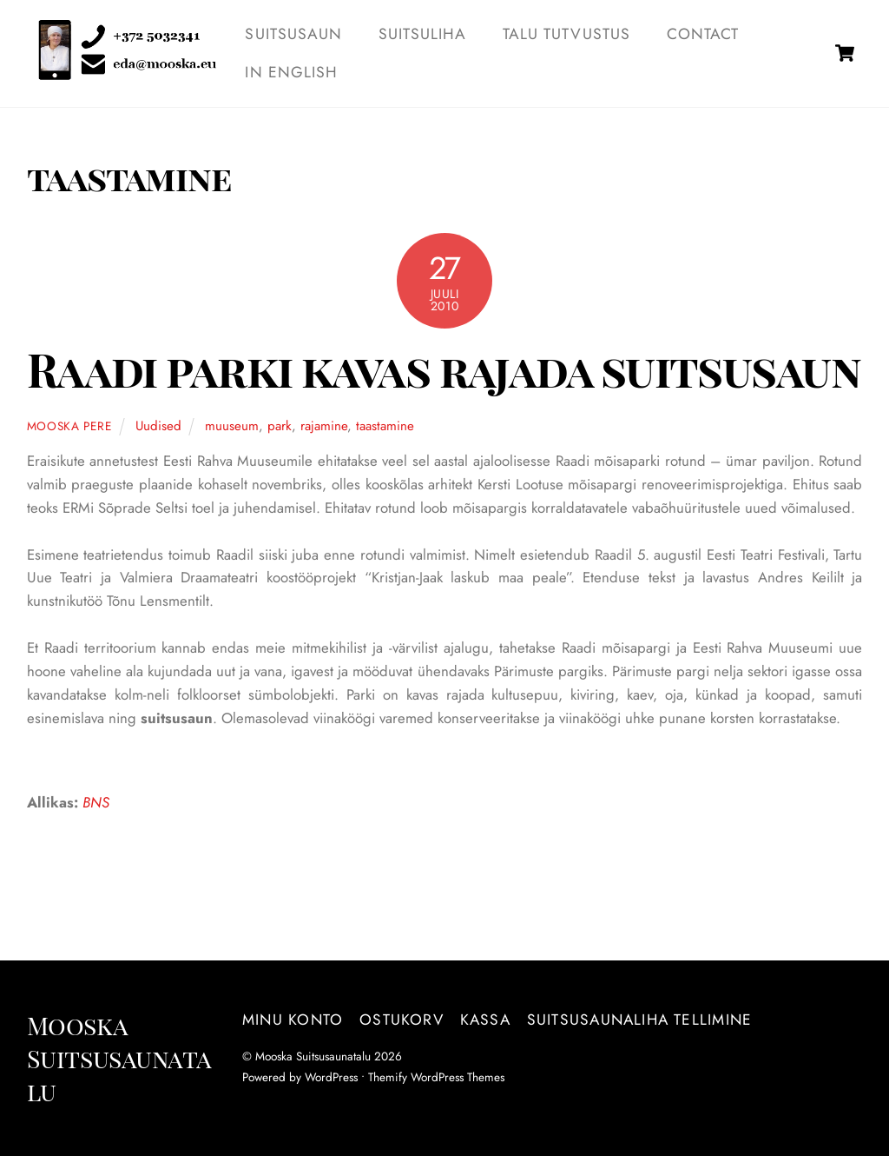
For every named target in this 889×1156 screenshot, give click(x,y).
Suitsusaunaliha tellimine (639, 1019)
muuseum (232, 425)
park (279, 425)
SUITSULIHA (423, 34)
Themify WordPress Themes (436, 1077)
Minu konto (292, 1019)
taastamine (385, 425)
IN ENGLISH (292, 72)
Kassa (485, 1019)
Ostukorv (401, 1019)
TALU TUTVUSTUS (566, 34)
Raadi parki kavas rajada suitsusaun (443, 369)
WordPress (331, 1077)
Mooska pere (69, 426)
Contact (703, 34)
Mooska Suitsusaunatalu (313, 1056)
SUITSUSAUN (294, 34)
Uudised (158, 425)
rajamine (323, 425)
